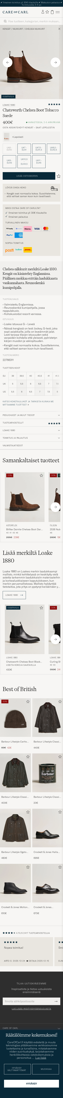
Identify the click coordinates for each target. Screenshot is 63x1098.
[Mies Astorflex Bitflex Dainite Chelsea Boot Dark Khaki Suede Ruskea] (25, 497)
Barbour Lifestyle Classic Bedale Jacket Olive (14, 797)
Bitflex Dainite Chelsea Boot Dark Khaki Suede (24, 529)
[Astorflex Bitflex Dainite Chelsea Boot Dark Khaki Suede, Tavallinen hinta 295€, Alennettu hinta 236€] (25, 505)
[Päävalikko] (58, 12)
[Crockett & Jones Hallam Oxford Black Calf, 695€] (47, 834)
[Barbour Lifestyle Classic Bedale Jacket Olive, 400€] (15, 778)
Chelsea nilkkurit (35, 29)
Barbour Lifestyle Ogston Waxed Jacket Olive (14, 852)
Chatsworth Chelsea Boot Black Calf (23, 662)
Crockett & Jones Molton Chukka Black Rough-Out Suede (14, 907)
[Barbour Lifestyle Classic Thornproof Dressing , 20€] (47, 778)
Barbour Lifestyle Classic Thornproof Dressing (47, 797)
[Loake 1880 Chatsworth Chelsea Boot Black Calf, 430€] (25, 638)
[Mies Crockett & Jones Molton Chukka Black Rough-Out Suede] (15, 883)
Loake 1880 (9, 105)
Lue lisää (40, 1057)
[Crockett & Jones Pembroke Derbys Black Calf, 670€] (47, 889)
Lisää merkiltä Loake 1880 (28, 556)
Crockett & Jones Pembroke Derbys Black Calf (46, 907)
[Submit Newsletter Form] (56, 1001)
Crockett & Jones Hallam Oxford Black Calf (47, 852)
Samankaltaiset (31, 460)
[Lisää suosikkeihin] (40, 476)
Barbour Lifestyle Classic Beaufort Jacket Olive (47, 741)
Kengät (7, 29)
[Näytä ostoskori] (52, 12)
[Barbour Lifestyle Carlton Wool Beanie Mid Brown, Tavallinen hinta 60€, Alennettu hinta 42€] (15, 723)
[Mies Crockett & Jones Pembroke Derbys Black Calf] (47, 883)
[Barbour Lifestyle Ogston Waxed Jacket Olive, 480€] (15, 834)
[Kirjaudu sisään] (43, 12)
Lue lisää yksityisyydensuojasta (31, 1009)
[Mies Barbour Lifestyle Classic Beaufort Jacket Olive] (47, 717)
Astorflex (11, 525)
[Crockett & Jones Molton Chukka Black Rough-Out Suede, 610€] (15, 889)
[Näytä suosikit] (47, 12)
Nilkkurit (18, 29)
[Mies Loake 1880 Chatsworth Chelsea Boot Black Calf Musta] (25, 629)
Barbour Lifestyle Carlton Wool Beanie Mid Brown (14, 741)
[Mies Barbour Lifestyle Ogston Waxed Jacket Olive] (15, 828)
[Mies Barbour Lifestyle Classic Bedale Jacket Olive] (15, 772)
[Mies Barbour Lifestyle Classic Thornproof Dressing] (47, 772)
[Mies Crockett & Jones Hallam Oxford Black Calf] (47, 828)
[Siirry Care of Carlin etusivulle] (15, 12)
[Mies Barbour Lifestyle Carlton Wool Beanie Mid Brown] (15, 717)
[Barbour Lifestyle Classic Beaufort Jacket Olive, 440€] (47, 723)
